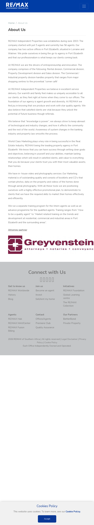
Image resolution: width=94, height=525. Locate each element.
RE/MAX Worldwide (18, 290)
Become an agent (45, 290)
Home (11, 23)
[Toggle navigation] (84, 6)
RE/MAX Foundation (73, 290)
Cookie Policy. (73, 511)
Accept (47, 519)
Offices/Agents (43, 318)
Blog (10, 299)
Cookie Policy (50, 342)
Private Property (72, 323)
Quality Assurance (45, 327)
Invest (39, 294)
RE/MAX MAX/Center (19, 323)
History (12, 294)
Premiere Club (43, 323)
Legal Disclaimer (69, 339)
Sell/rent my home (45, 299)
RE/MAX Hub (15, 318)
